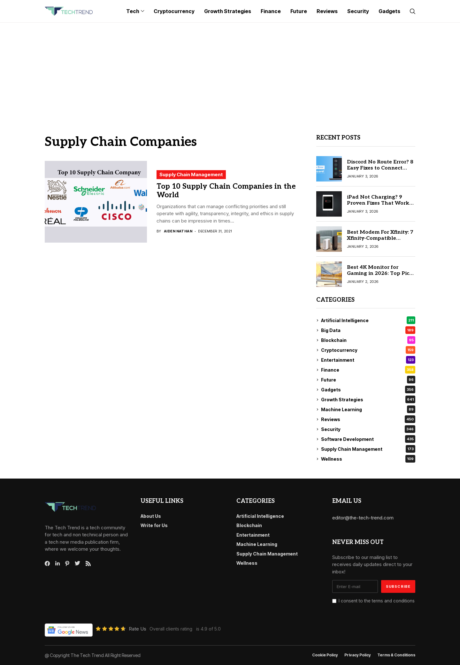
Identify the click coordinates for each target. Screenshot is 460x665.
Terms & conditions (396, 655)
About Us (151, 516)
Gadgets (368, 389)
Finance (368, 370)
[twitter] (77, 563)
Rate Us (137, 629)
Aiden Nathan (178, 231)
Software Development (368, 439)
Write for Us (154, 525)
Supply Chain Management (191, 174)
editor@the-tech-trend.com (363, 518)
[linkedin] (57, 563)
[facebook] (47, 563)
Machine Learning (368, 409)
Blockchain (368, 340)
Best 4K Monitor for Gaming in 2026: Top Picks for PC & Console (381, 273)
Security (368, 429)
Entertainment (368, 360)
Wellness (368, 459)
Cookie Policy (325, 655)
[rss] (88, 563)
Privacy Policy (357, 655)
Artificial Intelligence (368, 320)
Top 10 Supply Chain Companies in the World (226, 191)
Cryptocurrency (368, 350)
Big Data (368, 330)
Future (368, 379)
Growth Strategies (368, 399)
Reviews (368, 419)
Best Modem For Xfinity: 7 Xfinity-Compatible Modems (380, 238)
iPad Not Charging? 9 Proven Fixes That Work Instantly (378, 203)
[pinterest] (67, 563)
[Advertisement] (230, 70)
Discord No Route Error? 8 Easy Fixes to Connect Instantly (380, 168)
